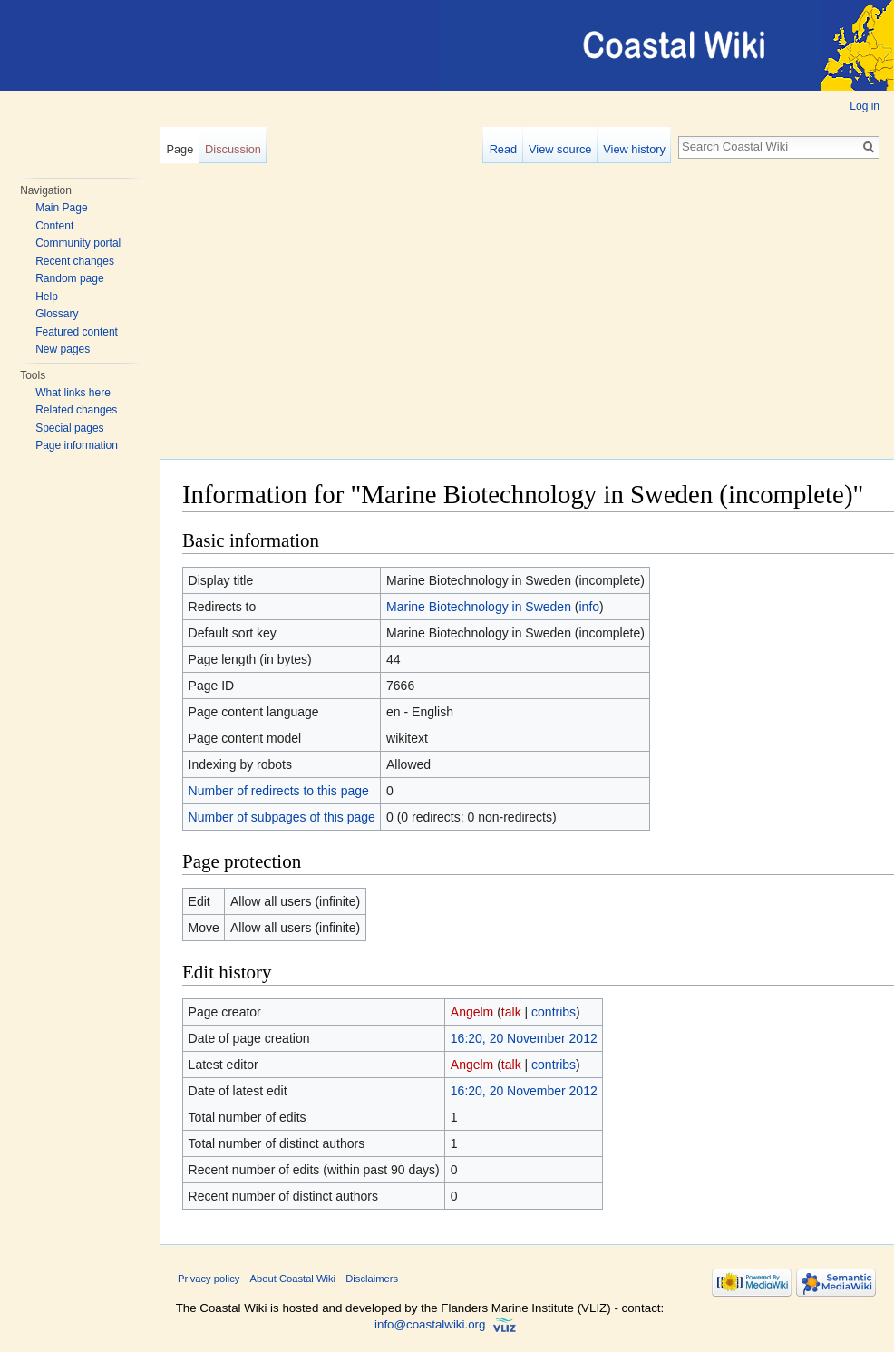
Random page (69, 278)
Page (179, 149)
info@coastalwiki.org (429, 1325)
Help (46, 296)
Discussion (233, 149)
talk (511, 1012)
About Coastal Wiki (293, 1278)
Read (504, 149)
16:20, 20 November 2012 (524, 1038)
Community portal (78, 243)
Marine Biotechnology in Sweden (478, 606)
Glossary (56, 313)
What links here (73, 392)
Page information (76, 445)
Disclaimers (371, 1278)
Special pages (69, 428)
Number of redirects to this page (279, 790)
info (589, 606)
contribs (553, 1012)
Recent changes (74, 261)
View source (560, 149)
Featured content (76, 332)
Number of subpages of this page (282, 817)
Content (54, 225)
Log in (864, 106)
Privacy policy (208, 1278)
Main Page (61, 207)
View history (634, 149)
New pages (62, 349)
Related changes (76, 410)
